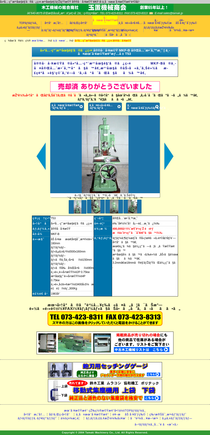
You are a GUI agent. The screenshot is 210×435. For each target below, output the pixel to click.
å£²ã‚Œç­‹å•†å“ (79, 23)
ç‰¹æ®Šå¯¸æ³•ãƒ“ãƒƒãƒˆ (105, 30)
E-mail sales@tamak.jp (169, 13)
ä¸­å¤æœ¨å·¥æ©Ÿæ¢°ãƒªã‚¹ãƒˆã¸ (65, 107)
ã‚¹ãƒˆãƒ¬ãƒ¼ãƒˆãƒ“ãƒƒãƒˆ (54, 30)
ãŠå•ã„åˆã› (117, 34)
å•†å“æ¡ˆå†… (54, 23)
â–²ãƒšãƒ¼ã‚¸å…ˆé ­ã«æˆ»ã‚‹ (156, 424)
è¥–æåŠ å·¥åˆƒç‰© (129, 414)
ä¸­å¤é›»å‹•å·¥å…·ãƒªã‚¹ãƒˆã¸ (101, 107)
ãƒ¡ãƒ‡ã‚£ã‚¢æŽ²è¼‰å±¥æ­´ (156, 29)
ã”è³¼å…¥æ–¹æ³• (182, 30)
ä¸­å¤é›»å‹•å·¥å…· (131, 23)
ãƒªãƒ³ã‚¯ (92, 34)
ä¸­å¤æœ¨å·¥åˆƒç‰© (156, 21)
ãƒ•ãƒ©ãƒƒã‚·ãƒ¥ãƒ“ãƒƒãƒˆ (79, 30)
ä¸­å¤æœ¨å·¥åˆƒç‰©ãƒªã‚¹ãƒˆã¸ (143, 107)
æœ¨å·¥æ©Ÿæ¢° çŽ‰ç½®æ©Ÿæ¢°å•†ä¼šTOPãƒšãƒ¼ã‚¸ (105, 410)
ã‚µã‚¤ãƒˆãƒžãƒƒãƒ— (28, 29)
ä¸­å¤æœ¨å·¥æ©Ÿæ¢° (105, 20)
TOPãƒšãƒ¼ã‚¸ (28, 23)
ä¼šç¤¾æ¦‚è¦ (130, 30)
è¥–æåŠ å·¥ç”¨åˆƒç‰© (181, 21)
